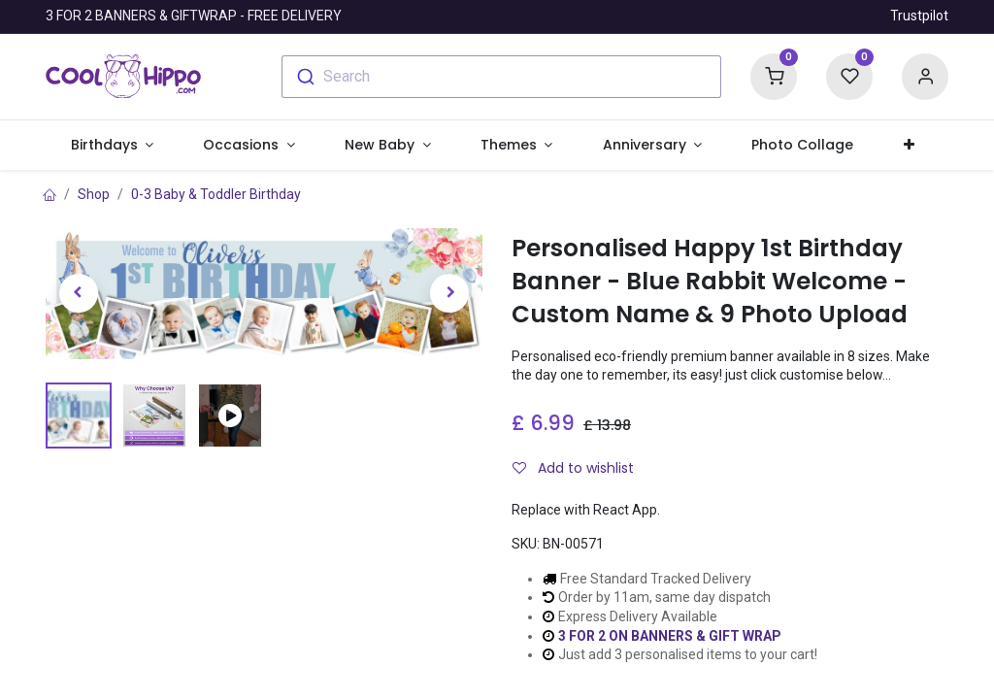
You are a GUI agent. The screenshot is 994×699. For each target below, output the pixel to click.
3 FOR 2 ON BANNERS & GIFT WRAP (669, 636)
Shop (94, 194)
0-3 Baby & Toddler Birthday (216, 194)
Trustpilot (919, 15)
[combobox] (501, 76)
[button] (908, 145)
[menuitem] (802, 145)
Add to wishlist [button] (573, 468)
